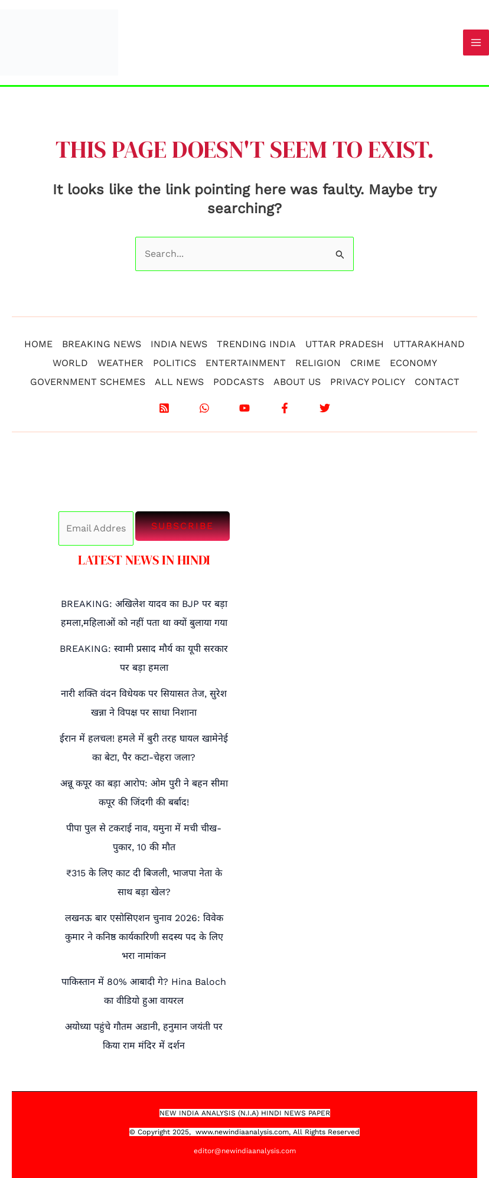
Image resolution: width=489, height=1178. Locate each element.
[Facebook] (284, 408)
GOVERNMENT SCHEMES (87, 381)
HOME (38, 344)
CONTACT (437, 381)
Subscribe (182, 525)
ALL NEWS (179, 381)
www (204, 1132)
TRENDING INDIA (256, 344)
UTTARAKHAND (429, 344)
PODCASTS (238, 381)
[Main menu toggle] (476, 43)
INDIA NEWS (179, 344)
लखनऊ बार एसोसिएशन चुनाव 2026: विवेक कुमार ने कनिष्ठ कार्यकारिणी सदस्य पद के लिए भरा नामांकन (144, 936)
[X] (325, 408)
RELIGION (318, 362)
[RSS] (164, 408)
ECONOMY (413, 362)
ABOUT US (297, 381)
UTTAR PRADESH (344, 344)
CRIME (365, 362)
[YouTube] (244, 408)
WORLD (70, 362)
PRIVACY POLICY (367, 381)
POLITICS (174, 362)
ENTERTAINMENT (246, 362)
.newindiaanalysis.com (251, 1132)
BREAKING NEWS (101, 344)
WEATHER (120, 362)
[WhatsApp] (204, 408)
